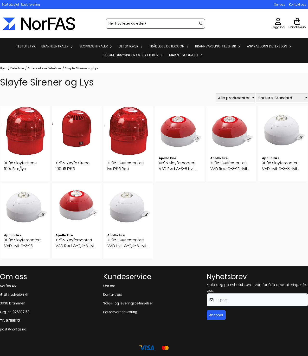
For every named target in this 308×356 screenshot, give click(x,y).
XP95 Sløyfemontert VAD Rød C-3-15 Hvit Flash (228, 166)
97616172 (13, 320)
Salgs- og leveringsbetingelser (128, 303)
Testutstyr (25, 46)
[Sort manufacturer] (235, 97)
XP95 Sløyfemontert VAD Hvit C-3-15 (22, 243)
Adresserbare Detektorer (45, 68)
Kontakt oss (297, 4)
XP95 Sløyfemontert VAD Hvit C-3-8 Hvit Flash (280, 166)
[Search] (201, 23)
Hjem (4, 68)
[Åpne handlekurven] (297, 24)
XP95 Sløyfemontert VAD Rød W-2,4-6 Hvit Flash (76, 243)
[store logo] (39, 23)
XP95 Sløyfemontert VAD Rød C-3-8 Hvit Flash (177, 166)
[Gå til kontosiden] (278, 24)
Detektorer (17, 68)
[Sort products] (282, 97)
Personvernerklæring (120, 312)
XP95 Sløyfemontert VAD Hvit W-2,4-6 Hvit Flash (127, 243)
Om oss (279, 4)
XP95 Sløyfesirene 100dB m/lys (20, 165)
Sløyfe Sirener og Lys (81, 68)
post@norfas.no (13, 329)
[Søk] (155, 24)
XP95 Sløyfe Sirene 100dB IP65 (73, 165)
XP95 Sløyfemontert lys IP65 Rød (125, 165)
